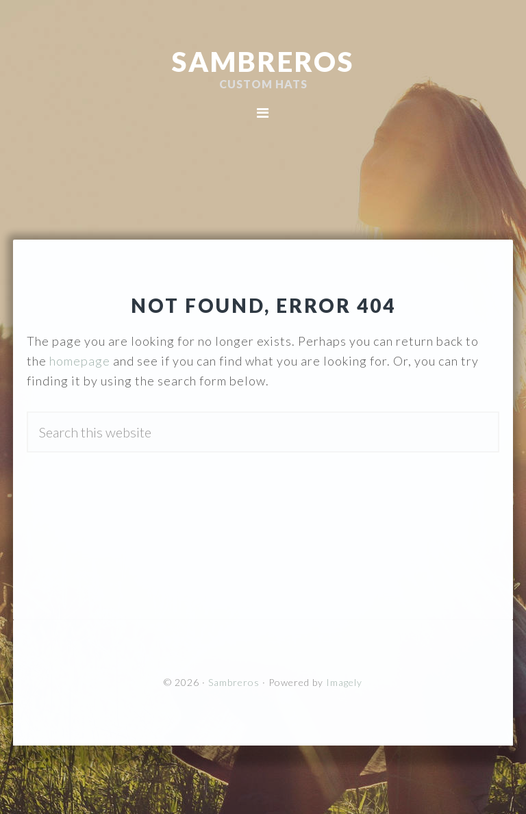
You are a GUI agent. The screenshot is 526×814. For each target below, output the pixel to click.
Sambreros (263, 61)
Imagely (344, 682)
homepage (79, 360)
